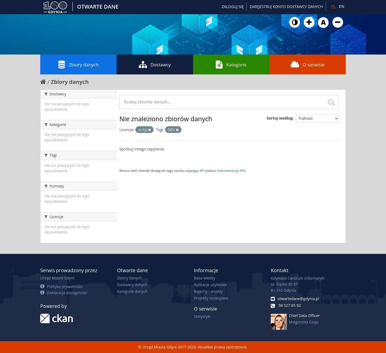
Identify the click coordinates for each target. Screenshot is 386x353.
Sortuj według (279, 118)
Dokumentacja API (230, 170)
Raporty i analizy (208, 291)
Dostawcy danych (132, 284)
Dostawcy (155, 64)
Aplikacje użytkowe (210, 284)
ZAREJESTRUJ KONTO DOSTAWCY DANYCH (286, 6)
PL (333, 6)
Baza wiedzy (204, 277)
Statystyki (202, 316)
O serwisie (308, 64)
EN (341, 6)
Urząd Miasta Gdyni (57, 277)
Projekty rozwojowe (211, 298)
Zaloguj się (233, 6)
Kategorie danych (132, 291)
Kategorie (231, 64)
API (201, 170)
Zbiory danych (78, 64)
